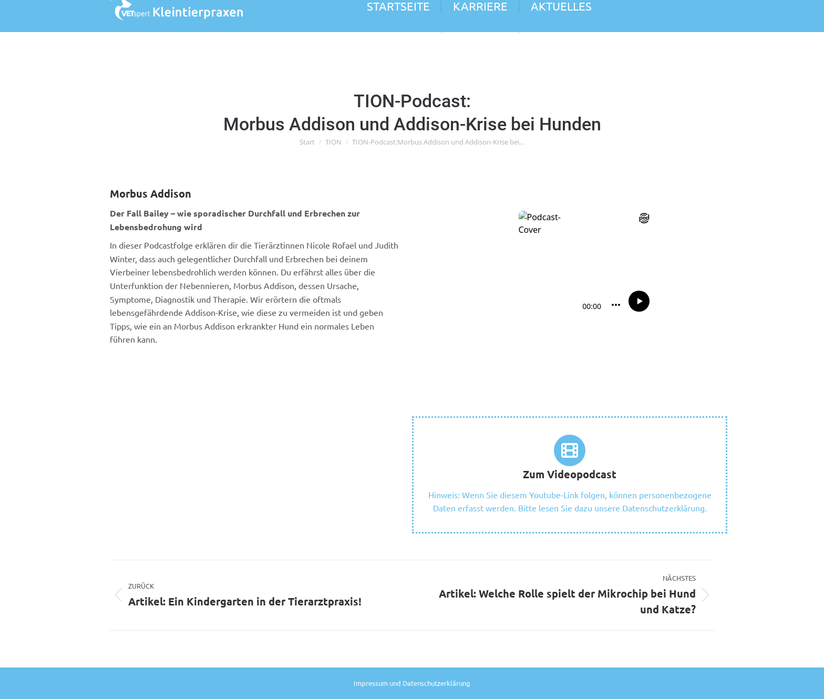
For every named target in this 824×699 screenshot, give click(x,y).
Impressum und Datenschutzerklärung (412, 683)
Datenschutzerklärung (663, 507)
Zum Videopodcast (569, 474)
